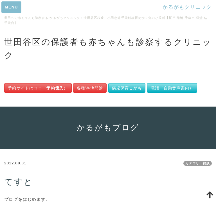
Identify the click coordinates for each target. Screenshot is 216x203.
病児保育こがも (127, 88)
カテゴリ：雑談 (197, 163)
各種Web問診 (90, 88)
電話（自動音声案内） (172, 88)
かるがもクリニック (187, 7)
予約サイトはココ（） (38, 88)
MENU (11, 7)
